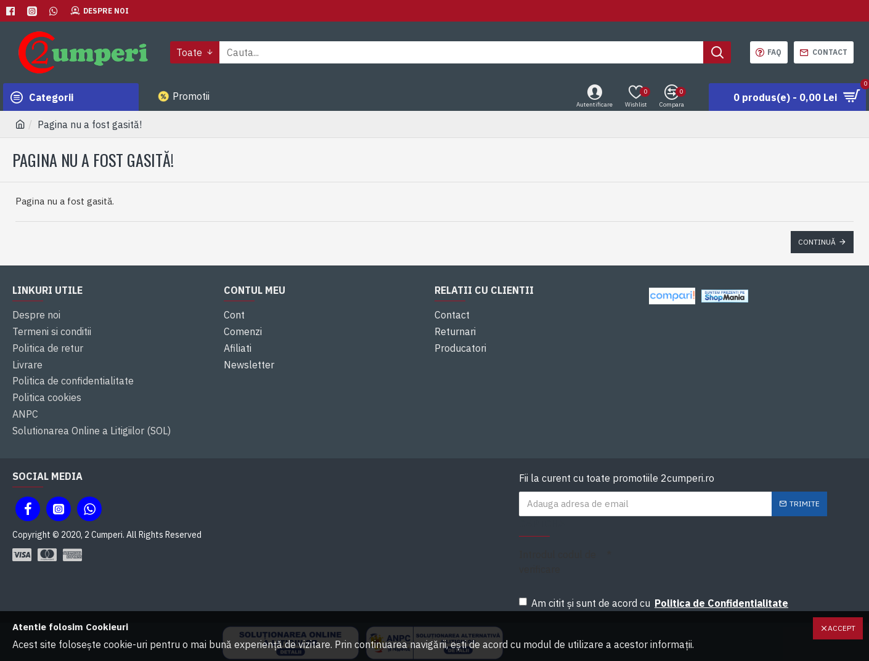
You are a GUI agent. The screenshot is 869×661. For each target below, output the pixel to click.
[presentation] (705, 553)
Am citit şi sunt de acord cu (654, 589)
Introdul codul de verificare (557, 547)
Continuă (817, 241)
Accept (841, 628)
